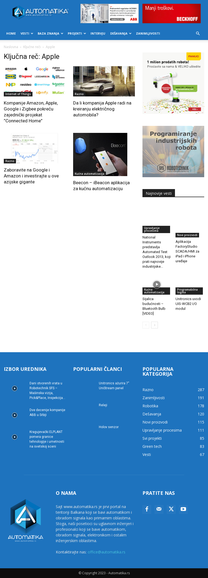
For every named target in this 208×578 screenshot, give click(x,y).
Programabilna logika (187, 291)
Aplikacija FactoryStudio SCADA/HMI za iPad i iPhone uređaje (187, 251)
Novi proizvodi (187, 235)
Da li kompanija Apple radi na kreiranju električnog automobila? (102, 108)
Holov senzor (109, 427)
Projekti (77, 33)
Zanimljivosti (148, 33)
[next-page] (154, 325)
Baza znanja (50, 33)
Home (11, 33)
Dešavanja (121, 33)
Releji (103, 405)
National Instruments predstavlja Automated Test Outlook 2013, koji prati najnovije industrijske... (156, 251)
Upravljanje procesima (152, 229)
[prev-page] (145, 325)
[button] (197, 33)
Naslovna (11, 47)
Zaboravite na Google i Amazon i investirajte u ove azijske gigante (31, 175)
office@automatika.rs (106, 552)
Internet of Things (18, 94)
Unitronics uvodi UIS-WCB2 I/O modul (188, 304)
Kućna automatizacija (89, 174)
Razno (79, 94)
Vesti (27, 33)
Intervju (97, 33)
